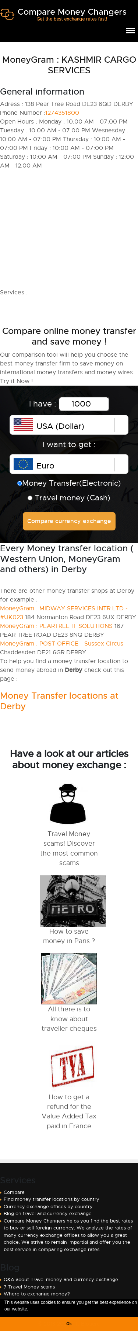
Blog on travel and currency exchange (48, 1213)
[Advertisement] (69, 229)
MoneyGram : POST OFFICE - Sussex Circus (61, 643)
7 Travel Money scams (29, 1287)
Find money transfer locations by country (51, 1199)
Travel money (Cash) (69, 498)
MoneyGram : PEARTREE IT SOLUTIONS (56, 626)
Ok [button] (68, 1323)
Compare (14, 1192)
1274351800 (62, 113)
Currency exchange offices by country (48, 1206)
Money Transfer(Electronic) (69, 483)
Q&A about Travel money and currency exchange (61, 1279)
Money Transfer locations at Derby (59, 701)
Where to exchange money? (37, 1294)
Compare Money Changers (63, 17)
